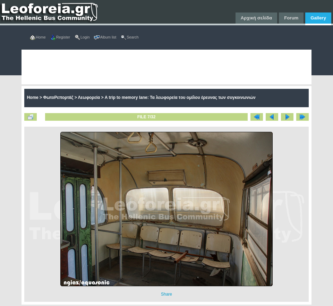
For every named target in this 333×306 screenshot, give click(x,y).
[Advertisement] (97, 67)
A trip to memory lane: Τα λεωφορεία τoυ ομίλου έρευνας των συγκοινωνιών (180, 97)
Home (32, 97)
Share (166, 294)
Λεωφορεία (89, 97)
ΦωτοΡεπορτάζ (58, 97)
